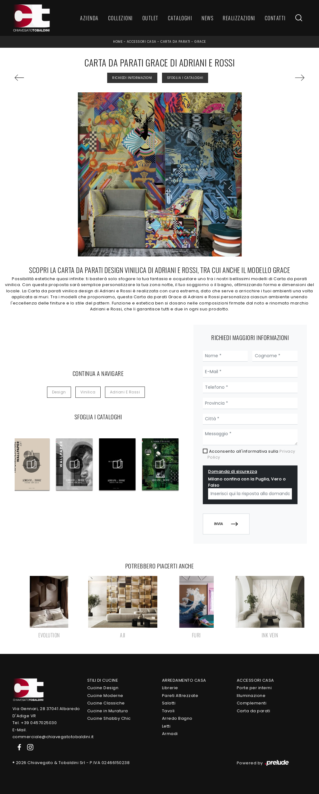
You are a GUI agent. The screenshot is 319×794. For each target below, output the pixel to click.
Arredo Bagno (177, 718)
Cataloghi (180, 18)
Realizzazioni (239, 18)
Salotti (169, 703)
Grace (200, 41)
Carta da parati (175, 41)
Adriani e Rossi (125, 392)
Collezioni (120, 18)
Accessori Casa (141, 41)
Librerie (170, 688)
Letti (166, 726)
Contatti (275, 18)
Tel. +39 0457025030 (34, 723)
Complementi (252, 703)
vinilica (88, 392)
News (207, 18)
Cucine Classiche (106, 703)
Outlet (150, 18)
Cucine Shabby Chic (109, 718)
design (59, 392)
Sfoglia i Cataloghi (185, 78)
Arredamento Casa (184, 680)
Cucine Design (103, 688)
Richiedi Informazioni (132, 78)
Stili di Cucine (102, 680)
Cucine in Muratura (107, 711)
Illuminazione (251, 696)
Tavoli (168, 711)
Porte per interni (254, 688)
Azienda (89, 18)
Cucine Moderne (105, 696)
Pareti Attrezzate (180, 696)
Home (117, 41)
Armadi (170, 734)
